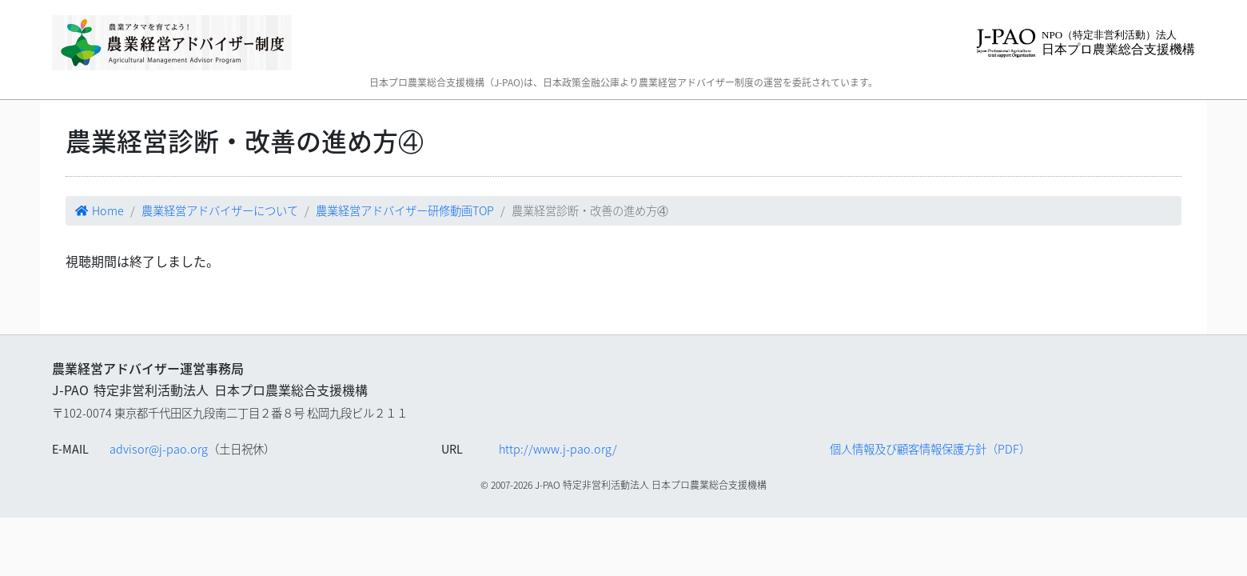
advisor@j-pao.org (159, 449)
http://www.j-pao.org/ (558, 449)
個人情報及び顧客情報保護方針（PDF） (930, 449)
